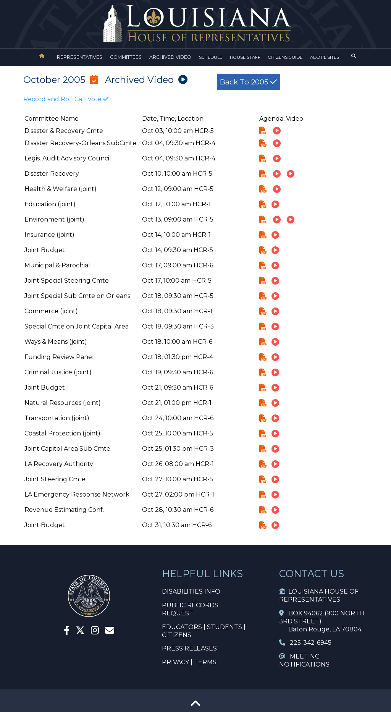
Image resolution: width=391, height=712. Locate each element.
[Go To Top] (195, 706)
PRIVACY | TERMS (189, 662)
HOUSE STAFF (245, 57)
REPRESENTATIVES (79, 57)
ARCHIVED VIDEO (170, 57)
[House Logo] (195, 24)
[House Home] (42, 56)
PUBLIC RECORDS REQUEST (190, 609)
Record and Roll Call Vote (65, 99)
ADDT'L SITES (324, 57)
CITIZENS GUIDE (285, 57)
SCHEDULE (210, 57)
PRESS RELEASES (189, 648)
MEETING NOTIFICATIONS (304, 660)
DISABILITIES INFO (191, 591)
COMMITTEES (126, 57)
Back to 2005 (248, 81)
